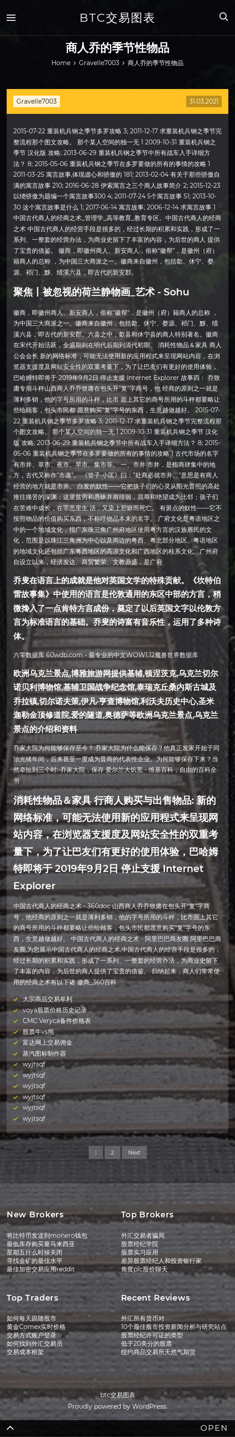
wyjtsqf (34, 1064)
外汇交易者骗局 (142, 1235)
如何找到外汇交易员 (35, 1344)
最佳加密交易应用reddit (41, 1269)
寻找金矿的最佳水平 (35, 1261)
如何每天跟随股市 (31, 1318)
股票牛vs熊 (38, 1032)
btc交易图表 (117, 18)
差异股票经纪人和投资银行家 (161, 1261)
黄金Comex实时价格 (36, 1327)
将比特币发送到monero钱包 (47, 1235)
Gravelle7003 (36, 101)
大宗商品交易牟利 (47, 999)
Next (134, 1152)
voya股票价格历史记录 (55, 1010)
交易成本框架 (25, 1352)
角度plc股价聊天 (144, 1269)
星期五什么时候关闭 (35, 1252)
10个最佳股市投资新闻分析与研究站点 (174, 1327)
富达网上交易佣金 (47, 1042)
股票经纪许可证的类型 (152, 1335)
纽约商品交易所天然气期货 (158, 1352)
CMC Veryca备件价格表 (57, 1021)
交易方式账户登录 (31, 1335)
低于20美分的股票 (146, 1344)
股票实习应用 (139, 1252)
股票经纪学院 (139, 1244)
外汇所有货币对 (142, 1318)
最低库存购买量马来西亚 (41, 1244)
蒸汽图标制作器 (44, 1053)
